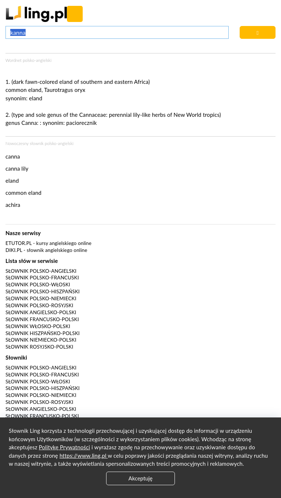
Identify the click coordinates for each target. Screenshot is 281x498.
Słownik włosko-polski (37, 326)
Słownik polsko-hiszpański (42, 291)
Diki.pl (13, 250)
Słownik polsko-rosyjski (39, 305)
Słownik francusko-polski (42, 319)
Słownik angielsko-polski (40, 312)
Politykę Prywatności (64, 447)
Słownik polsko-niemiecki (40, 298)
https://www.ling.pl (84, 455)
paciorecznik (81, 122)
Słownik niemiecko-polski (40, 340)
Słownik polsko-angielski (40, 271)
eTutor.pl (18, 243)
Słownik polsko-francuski (42, 277)
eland (35, 98)
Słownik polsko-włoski (37, 284)
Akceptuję (140, 478)
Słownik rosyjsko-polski (39, 347)
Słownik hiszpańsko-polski (42, 333)
